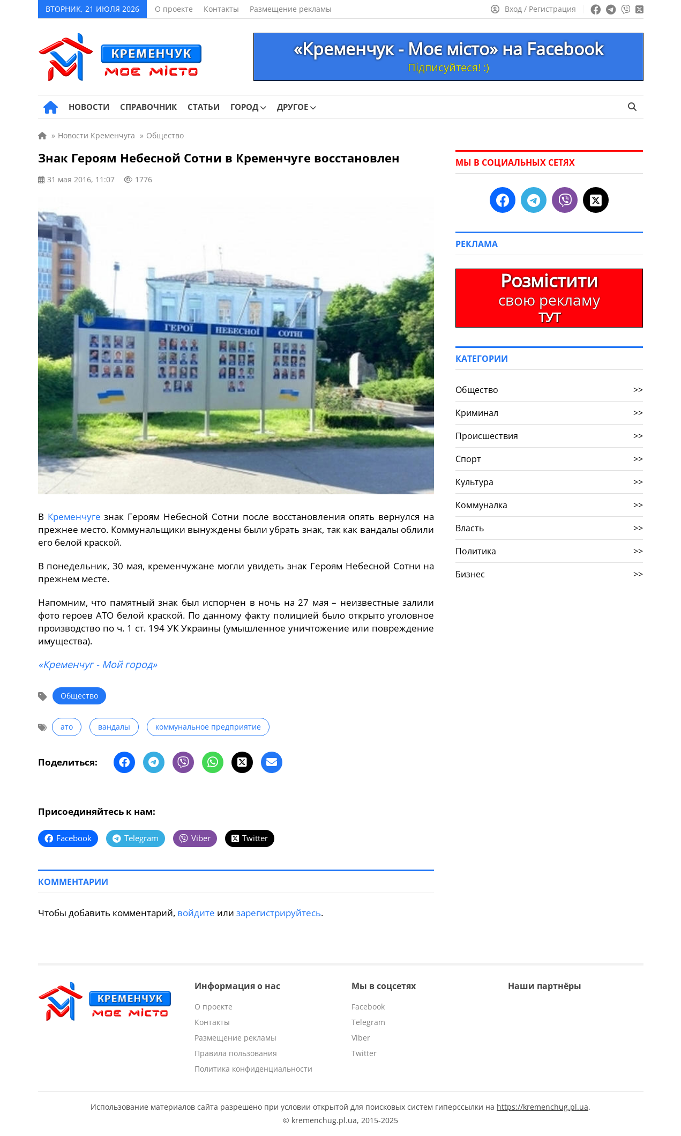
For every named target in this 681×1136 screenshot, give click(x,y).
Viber (360, 1038)
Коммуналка (549, 505)
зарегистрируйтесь (278, 913)
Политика (549, 551)
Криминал (549, 412)
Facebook (368, 1006)
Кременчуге (74, 516)
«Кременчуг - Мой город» (97, 664)
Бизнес (549, 574)
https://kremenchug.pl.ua (542, 1107)
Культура (549, 482)
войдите (196, 913)
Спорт (549, 458)
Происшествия (549, 435)
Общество (79, 695)
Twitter (364, 1053)
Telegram (368, 1022)
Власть (549, 528)
